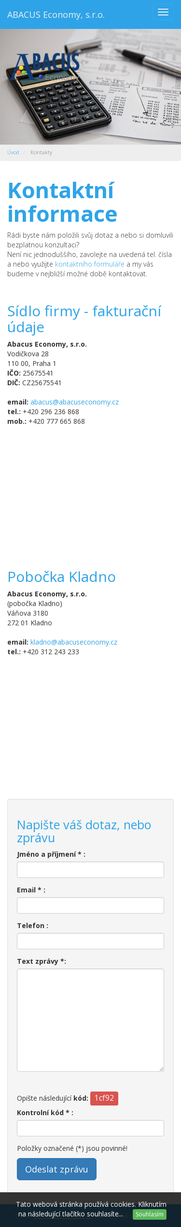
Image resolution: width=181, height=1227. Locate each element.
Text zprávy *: (41, 961)
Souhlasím (150, 1214)
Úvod (13, 152)
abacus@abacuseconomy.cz (74, 401)
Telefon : (32, 925)
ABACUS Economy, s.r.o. (56, 14)
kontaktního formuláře (90, 264)
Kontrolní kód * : (45, 1112)
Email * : (31, 889)
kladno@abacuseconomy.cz (73, 642)
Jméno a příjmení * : (51, 854)
